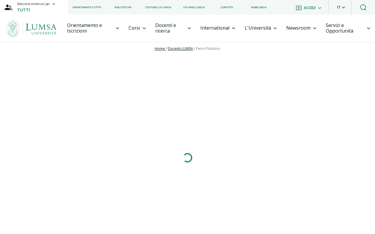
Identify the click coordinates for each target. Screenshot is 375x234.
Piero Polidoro (208, 48)
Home (160, 48)
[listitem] (87, 7)
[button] (341, 7)
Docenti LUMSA (180, 48)
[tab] (93, 28)
